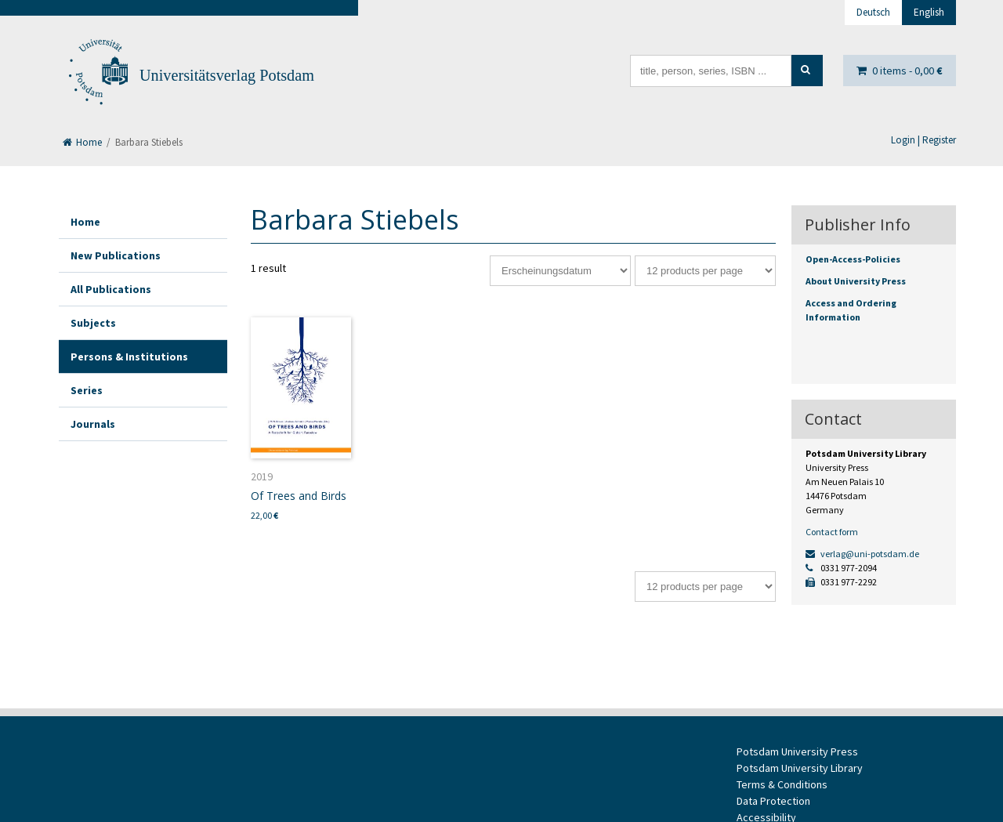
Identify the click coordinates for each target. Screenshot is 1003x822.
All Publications (111, 289)
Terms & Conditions (782, 784)
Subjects (93, 323)
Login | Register (923, 140)
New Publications (116, 255)
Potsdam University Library (800, 768)
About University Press (856, 281)
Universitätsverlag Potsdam (226, 75)
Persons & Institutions (129, 356)
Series (87, 390)
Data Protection (773, 801)
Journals (93, 424)
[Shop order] (560, 270)
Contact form (832, 532)
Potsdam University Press (797, 751)
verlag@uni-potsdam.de (862, 553)
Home (82, 142)
